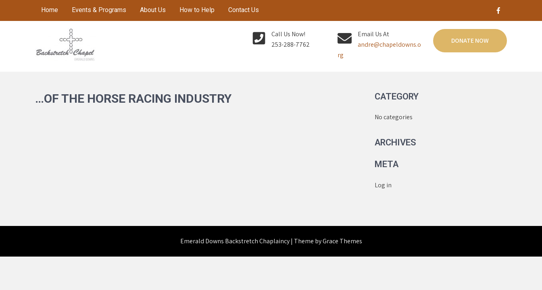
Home (49, 10)
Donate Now (470, 40)
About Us (153, 10)
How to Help (197, 10)
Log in (383, 185)
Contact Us (243, 10)
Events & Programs (99, 10)
